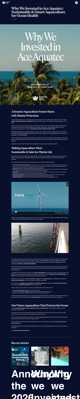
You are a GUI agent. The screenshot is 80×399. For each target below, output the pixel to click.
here (49, 326)
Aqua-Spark (14, 134)
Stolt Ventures (55, 133)
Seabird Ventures (29, 131)
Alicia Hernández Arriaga (60, 321)
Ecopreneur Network (43, 317)
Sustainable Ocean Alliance (17, 131)
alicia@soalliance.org (16, 323)
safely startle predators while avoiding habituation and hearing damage (28, 167)
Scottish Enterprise (23, 134)
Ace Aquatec (24, 133)
